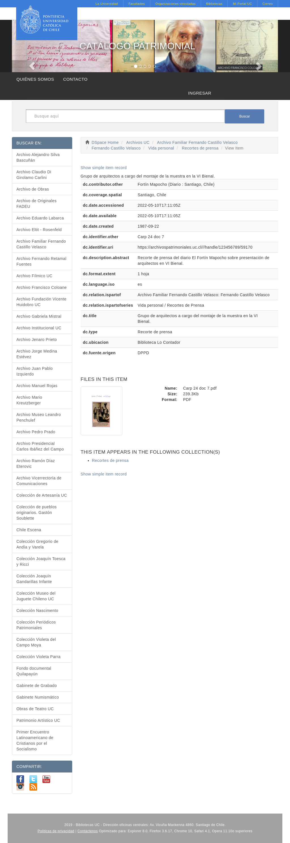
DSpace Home (105, 142)
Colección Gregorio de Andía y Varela (37, 544)
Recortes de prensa (200, 148)
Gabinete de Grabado (36, 685)
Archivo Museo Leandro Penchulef (38, 417)
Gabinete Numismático (37, 697)
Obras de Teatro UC (35, 709)
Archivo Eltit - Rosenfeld (39, 229)
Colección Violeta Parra (38, 656)
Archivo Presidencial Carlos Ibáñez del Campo (40, 446)
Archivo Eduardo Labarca (40, 218)
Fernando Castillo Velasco (115, 148)
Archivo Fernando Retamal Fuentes (41, 261)
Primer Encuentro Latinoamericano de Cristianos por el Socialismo (35, 740)
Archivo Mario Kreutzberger (29, 400)
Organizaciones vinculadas (175, 3)
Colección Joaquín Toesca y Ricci (40, 561)
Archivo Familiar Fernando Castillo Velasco (197, 142)
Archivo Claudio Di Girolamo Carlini (33, 175)
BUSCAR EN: (29, 143)
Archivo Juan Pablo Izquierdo (34, 371)
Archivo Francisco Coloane (41, 287)
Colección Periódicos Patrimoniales (36, 625)
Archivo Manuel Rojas (36, 385)
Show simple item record (104, 167)
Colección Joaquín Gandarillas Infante (34, 579)
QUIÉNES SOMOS (35, 79)
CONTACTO (75, 79)
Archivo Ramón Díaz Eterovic (35, 463)
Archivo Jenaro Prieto (36, 339)
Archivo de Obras (32, 189)
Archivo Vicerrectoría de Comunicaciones (38, 481)
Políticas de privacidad (56, 831)
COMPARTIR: (29, 766)
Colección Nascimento (37, 610)
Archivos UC (138, 142)
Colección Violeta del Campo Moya (36, 642)
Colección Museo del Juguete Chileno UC (36, 596)
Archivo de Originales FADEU (36, 204)
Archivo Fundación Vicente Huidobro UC (41, 302)
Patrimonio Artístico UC (38, 720)
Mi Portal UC (242, 3)
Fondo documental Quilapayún (33, 671)
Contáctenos (88, 831)
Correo (268, 3)
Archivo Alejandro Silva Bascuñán (38, 157)
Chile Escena (28, 530)
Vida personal (161, 148)
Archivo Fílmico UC (34, 276)
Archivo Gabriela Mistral (38, 316)
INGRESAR (199, 93)
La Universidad (106, 3)
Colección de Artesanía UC (41, 495)
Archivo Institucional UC (38, 328)
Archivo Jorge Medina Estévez (36, 354)
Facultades (137, 3)
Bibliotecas (214, 3)
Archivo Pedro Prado (35, 432)
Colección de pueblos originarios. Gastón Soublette (36, 512)
